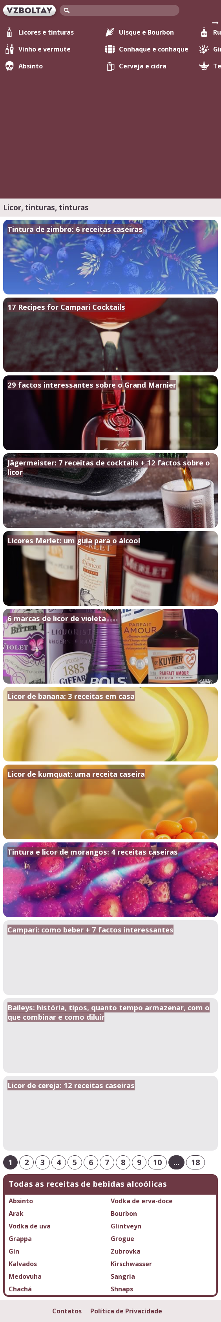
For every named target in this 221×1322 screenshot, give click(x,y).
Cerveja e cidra (135, 66)
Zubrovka (126, 1251)
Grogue (122, 1238)
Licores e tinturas (39, 32)
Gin (14, 1251)
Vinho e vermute (38, 49)
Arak (16, 1213)
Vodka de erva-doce (142, 1201)
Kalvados (23, 1263)
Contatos (67, 1311)
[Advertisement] (110, 130)
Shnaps (122, 1289)
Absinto (24, 66)
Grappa (20, 1238)
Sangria (123, 1276)
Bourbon (124, 1213)
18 (195, 1162)
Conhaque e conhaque (146, 49)
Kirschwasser (131, 1263)
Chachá (20, 1289)
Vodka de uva (30, 1226)
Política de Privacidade (126, 1311)
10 (157, 1162)
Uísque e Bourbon (139, 32)
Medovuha (25, 1276)
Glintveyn (126, 1226)
